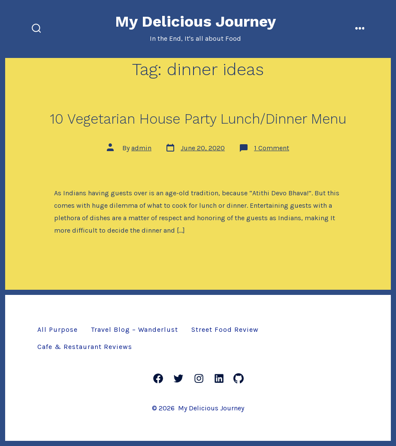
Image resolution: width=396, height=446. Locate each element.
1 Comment (271, 148)
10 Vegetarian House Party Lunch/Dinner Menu (198, 119)
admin (141, 148)
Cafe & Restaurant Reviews (84, 347)
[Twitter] (178, 378)
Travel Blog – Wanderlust (134, 329)
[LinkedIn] (219, 378)
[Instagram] (199, 378)
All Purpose (57, 329)
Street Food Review (225, 329)
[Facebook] (158, 378)
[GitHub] (238, 378)
